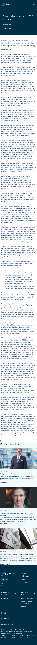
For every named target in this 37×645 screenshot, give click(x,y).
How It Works (4, 598)
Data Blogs (23, 606)
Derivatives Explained (7, 624)
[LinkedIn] (2, 579)
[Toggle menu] (33, 4)
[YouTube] (6, 579)
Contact (3, 585)
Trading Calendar (25, 604)
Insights (23, 579)
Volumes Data (24, 582)
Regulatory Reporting (26, 601)
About (2, 583)
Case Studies (4, 622)
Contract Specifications (27, 598)
